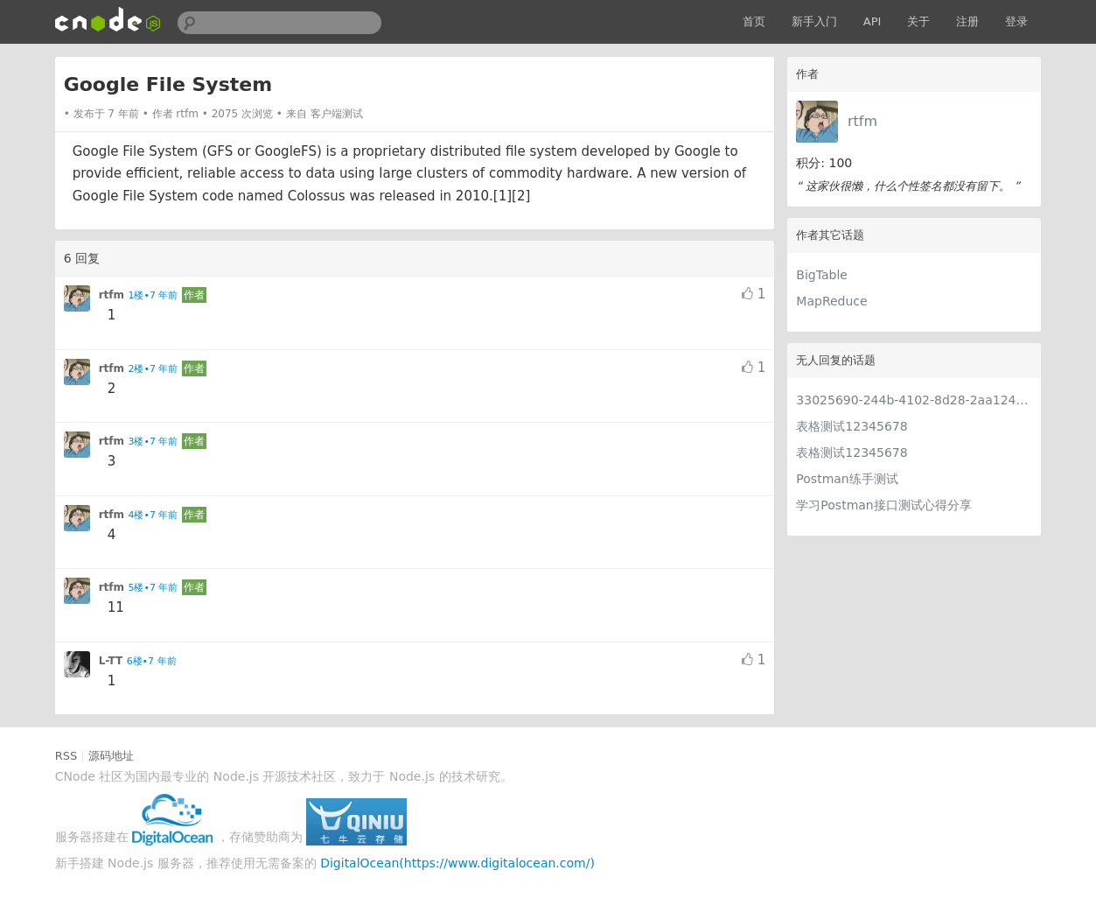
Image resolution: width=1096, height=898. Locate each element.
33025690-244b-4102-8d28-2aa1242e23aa (914, 400)
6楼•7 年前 (152, 661)
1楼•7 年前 (153, 295)
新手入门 (814, 21)
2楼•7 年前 (153, 369)
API (872, 21)
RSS (66, 755)
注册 (967, 21)
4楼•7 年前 (153, 515)
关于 (918, 21)
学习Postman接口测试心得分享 (883, 505)
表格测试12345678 (851, 426)
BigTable (822, 275)
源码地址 (111, 755)
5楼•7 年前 (153, 587)
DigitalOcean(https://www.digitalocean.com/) (457, 863)
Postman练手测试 (846, 479)
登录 (1016, 21)
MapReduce (831, 301)
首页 (754, 21)
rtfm (862, 121)
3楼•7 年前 (153, 441)
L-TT (111, 661)
